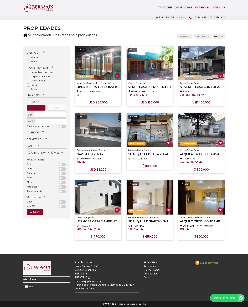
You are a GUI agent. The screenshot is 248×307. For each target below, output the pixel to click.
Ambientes (35, 133)
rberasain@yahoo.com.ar (88, 281)
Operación (36, 53)
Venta (33, 61)
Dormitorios (37, 139)
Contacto (218, 8)
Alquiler (34, 57)
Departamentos (37, 80)
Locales (33, 85)
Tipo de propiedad (40, 68)
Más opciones (38, 160)
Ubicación (35, 95)
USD (57, 108)
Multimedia (36, 197)
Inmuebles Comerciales (41, 72)
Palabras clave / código (45, 153)
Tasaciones (165, 8)
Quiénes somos (183, 8)
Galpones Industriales (40, 76)
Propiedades (202, 8)
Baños (33, 146)
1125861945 (82, 278)
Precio (33, 102)
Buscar (35, 212)
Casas (33, 89)
